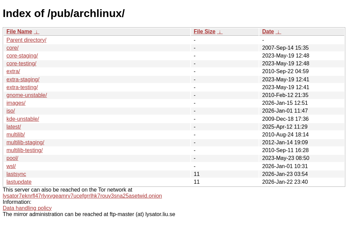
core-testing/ (21, 63)
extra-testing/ (22, 87)
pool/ (12, 158)
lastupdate (19, 182)
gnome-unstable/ (26, 95)
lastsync (16, 174)
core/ (12, 48)
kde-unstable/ (22, 119)
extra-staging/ (22, 79)
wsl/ (11, 166)
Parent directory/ (26, 40)
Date (268, 31)
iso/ (10, 111)
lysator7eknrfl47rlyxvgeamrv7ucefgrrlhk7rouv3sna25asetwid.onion (82, 196)
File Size (204, 31)
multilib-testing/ (24, 150)
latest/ (13, 127)
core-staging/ (22, 56)
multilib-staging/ (25, 142)
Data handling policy (27, 208)
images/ (15, 103)
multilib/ (15, 134)
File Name (19, 31)
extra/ (13, 71)
